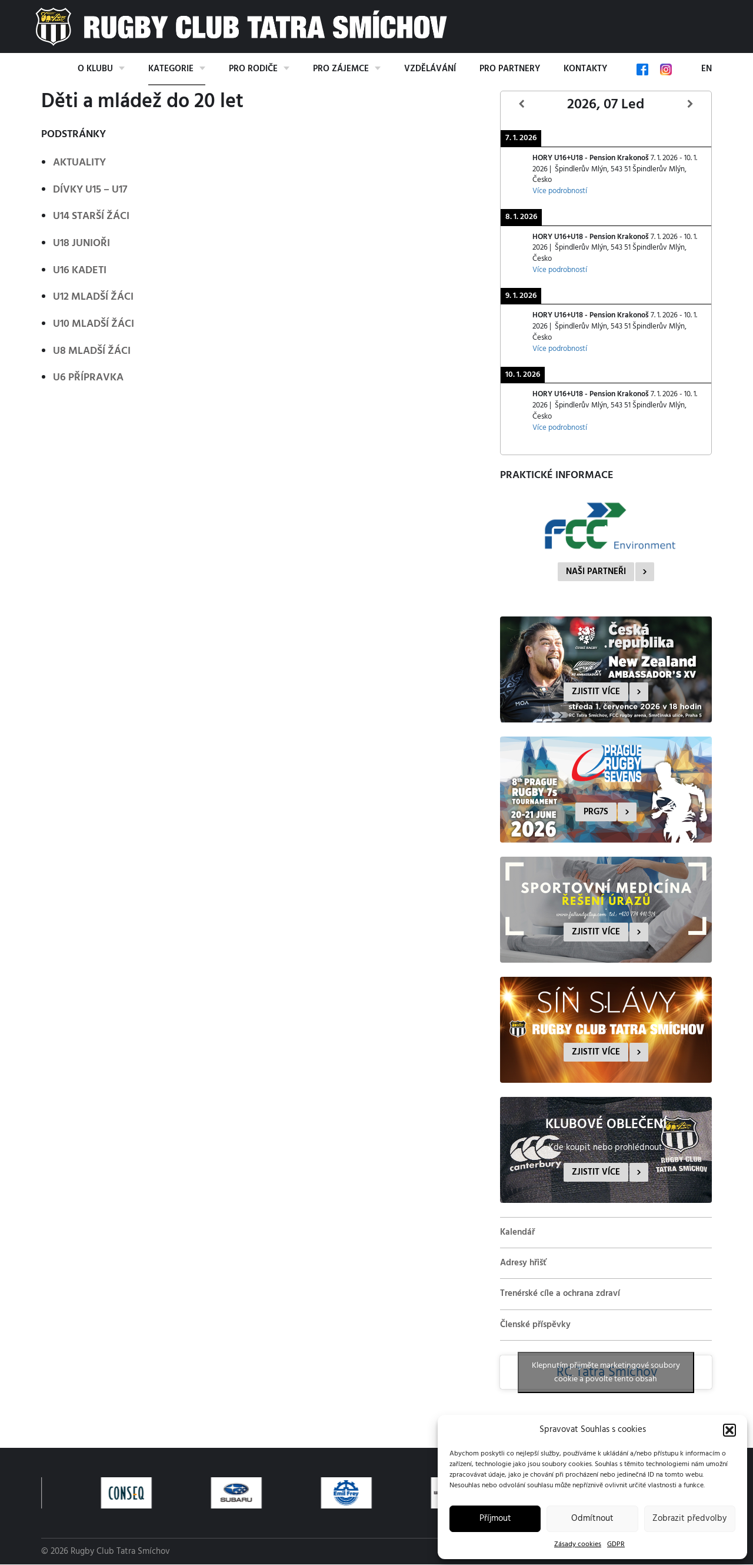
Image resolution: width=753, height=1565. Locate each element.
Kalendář (517, 1232)
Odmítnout (592, 1518)
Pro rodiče (253, 69)
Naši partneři (596, 572)
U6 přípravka (88, 377)
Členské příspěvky (535, 1325)
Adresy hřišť (523, 1263)
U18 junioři (81, 243)
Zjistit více (596, 692)
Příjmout (495, 1518)
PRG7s (596, 812)
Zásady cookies (577, 1544)
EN (706, 69)
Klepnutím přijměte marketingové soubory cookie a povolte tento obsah (606, 1372)
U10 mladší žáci (93, 324)
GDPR (616, 1544)
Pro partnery (509, 69)
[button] (729, 1430)
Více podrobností (559, 191)
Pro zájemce (341, 69)
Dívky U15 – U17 (90, 189)
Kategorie (171, 69)
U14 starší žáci (91, 216)
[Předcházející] (522, 104)
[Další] (690, 104)
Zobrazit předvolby (689, 1518)
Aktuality (79, 162)
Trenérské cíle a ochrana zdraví (560, 1294)
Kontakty (585, 69)
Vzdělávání (430, 69)
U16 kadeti (79, 270)
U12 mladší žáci (93, 297)
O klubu (95, 69)
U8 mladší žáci (92, 351)
